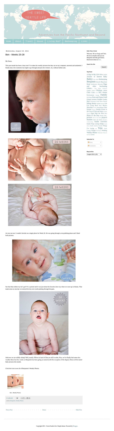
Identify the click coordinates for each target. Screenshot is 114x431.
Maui (100, 105)
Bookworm (94, 84)
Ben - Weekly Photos (15, 392)
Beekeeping (71, 41)
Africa (101, 74)
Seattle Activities (100, 122)
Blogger (75, 426)
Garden (99, 99)
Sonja (102, 124)
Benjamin (12, 400)
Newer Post (9, 410)
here (99, 59)
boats (105, 82)
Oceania (105, 111)
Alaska (105, 74)
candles (93, 90)
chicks (105, 90)
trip (96, 128)
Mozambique (100, 107)
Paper (92, 113)
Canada (89, 90)
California (104, 88)
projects (104, 117)
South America (94, 126)
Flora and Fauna (97, 97)
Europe (97, 95)
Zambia (92, 134)
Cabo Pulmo (97, 88)
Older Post (79, 410)
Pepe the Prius (99, 113)
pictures (89, 117)
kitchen (102, 103)
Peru (106, 113)
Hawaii (105, 101)
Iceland (98, 103)
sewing (97, 124)
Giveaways (93, 101)
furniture (94, 99)
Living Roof (54, 41)
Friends (89, 99)
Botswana (100, 84)
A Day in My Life (93, 74)
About (18, 41)
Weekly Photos (20, 400)
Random (90, 120)
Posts (90, 142)
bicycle (98, 82)
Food (105, 97)
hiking (89, 103)
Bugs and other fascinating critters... (97, 86)
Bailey (90, 79)
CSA (97, 92)
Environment (90, 95)
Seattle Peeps (91, 124)
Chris (88, 92)
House (40, 41)
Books (88, 84)
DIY (100, 92)
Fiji (88, 97)
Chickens (99, 90)
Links (84, 41)
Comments (92, 146)
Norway (94, 109)
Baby (105, 77)
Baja (94, 79)
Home (8, 41)
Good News (99, 101)
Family (104, 95)
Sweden (100, 126)
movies (95, 107)
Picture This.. (103, 115)
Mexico (105, 105)
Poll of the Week (97, 117)
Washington (98, 130)
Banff (97, 79)
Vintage (93, 130)
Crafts (93, 92)
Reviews (105, 119)
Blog (102, 82)
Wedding (104, 130)
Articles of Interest (94, 77)
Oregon (88, 113)
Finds (90, 97)
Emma (104, 92)
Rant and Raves (97, 119)
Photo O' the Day (93, 115)
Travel (29, 41)
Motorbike (90, 107)
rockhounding (90, 121)
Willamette (100, 132)
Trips (100, 128)
